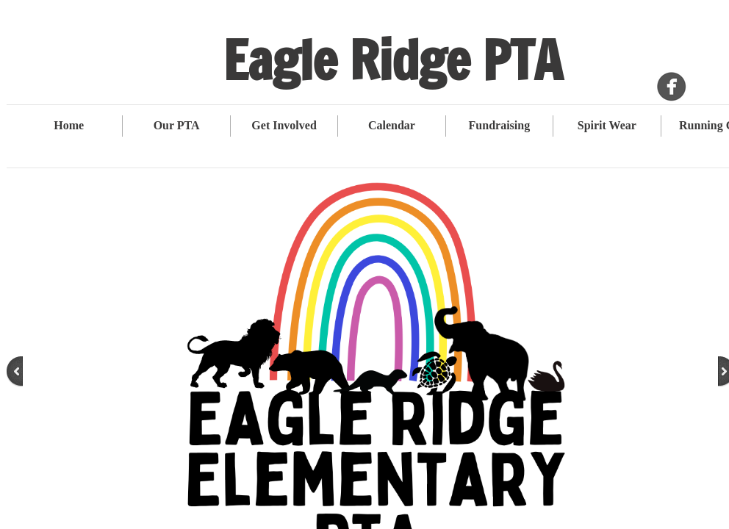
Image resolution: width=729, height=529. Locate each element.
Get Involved (283, 125)
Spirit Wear (607, 125)
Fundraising (500, 125)
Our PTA (177, 125)
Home (69, 125)
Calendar (391, 125)
